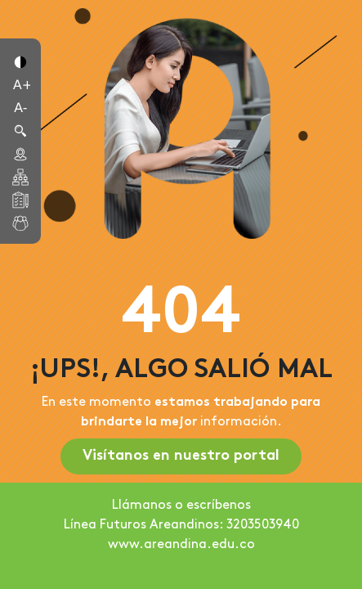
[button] (20, 60)
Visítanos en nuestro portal (181, 456)
